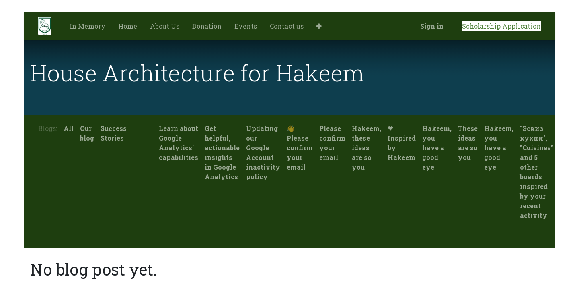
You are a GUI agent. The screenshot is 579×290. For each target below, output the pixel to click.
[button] (319, 26)
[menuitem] (87, 26)
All (69, 128)
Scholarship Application (501, 26)
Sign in (431, 26)
